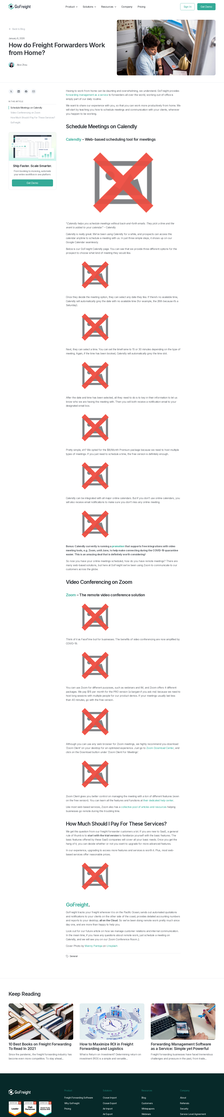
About (183, 1097)
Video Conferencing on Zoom (25, 112)
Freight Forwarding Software (78, 1097)
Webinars (146, 1114)
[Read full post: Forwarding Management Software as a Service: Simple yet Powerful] (183, 1021)
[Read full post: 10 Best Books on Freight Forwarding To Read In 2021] (41, 1021)
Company (126, 6)
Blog (144, 1097)
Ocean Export (110, 1103)
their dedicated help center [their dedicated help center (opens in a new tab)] (158, 800)
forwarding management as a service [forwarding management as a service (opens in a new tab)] (87, 94)
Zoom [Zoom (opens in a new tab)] (71, 595)
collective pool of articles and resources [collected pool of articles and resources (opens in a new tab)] (143, 807)
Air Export (108, 1114)
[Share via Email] (33, 91)
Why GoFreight (71, 1103)
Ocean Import (110, 1097)
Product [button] (71, 6)
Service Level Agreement (193, 1114)
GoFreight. (16, 122)
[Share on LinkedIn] (18, 91)
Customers (147, 1103)
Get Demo (206, 6)
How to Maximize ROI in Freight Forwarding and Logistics (106, 1046)
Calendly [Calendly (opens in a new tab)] (73, 139)
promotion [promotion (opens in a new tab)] (118, 546)
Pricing (141, 6)
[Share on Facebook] (26, 91)
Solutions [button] (89, 6)
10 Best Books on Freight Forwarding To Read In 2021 (40, 1046)
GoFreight (77, 905)
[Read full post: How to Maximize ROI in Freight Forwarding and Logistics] (112, 1021)
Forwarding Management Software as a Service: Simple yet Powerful (181, 1046)
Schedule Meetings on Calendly (26, 107)
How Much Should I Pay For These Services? (33, 117)
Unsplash (112, 945)
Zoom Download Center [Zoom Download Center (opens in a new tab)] (160, 748)
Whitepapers (148, 1108)
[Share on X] (11, 91)
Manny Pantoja (93, 945)
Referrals (184, 1103)
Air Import (108, 1108)
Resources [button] (108, 6)
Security (184, 1108)
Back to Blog (17, 29)
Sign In (188, 6)
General (74, 956)
